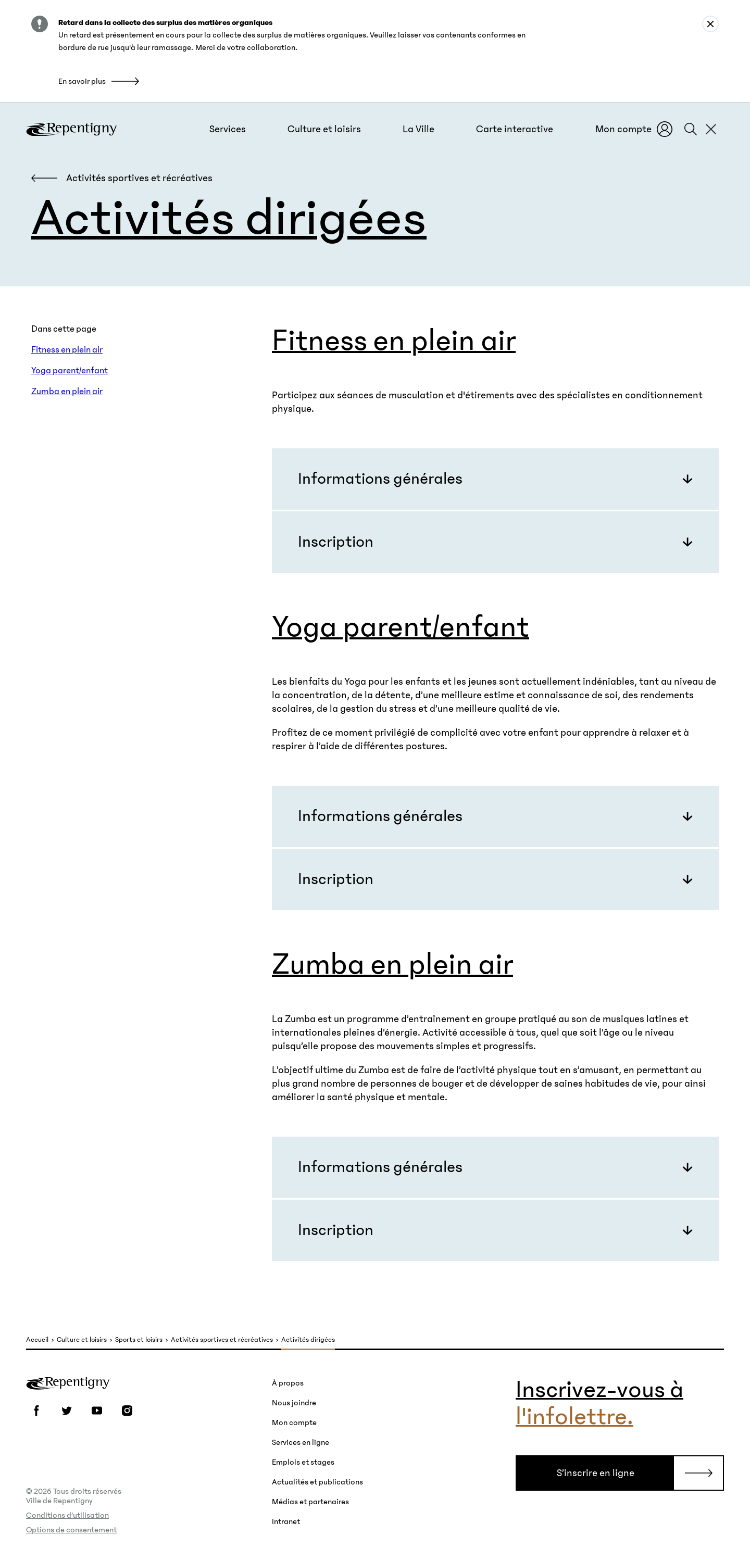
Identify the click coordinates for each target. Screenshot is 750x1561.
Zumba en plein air (67, 391)
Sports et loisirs (138, 1340)
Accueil (37, 1340)
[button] (228, 129)
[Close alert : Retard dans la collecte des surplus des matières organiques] (710, 24)
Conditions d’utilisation (67, 1515)
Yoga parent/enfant (69, 371)
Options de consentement (71, 1529)
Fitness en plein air (67, 350)
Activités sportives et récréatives (222, 1340)
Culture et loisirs (82, 1340)
